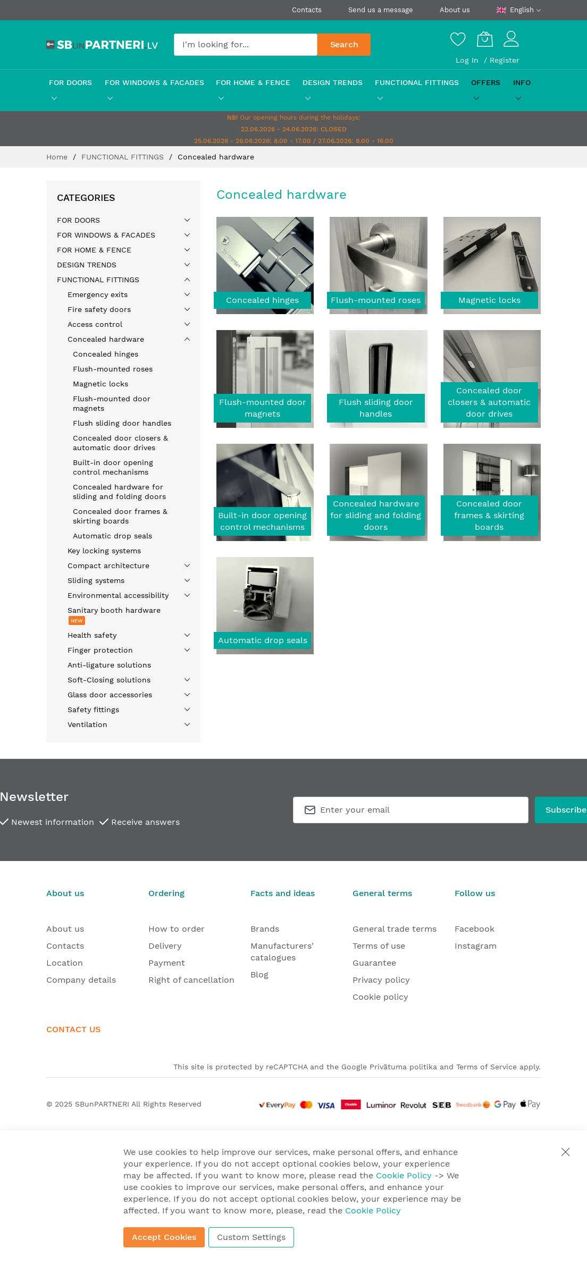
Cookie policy (380, 997)
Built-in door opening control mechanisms (262, 521)
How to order (176, 929)
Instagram (476, 946)
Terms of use (379, 946)
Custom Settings (251, 1237)
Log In (468, 60)
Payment (166, 963)
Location (64, 963)
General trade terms (395, 929)
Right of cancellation (191, 980)
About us (455, 10)
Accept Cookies (164, 1237)
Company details (81, 980)
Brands (264, 929)
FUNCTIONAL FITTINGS (123, 157)
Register (504, 60)
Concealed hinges (262, 300)
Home (58, 157)
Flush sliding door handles (376, 408)
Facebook (474, 929)
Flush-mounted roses (376, 300)
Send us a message (380, 10)
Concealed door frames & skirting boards (489, 515)
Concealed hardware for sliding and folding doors (375, 515)
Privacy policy (381, 980)
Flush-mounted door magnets (262, 408)
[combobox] (245, 44)
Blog (259, 974)
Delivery (165, 946)
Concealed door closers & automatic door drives (489, 402)
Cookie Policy (404, 1175)
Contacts (307, 10)
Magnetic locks (489, 300)
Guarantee (374, 963)
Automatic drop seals (262, 640)
